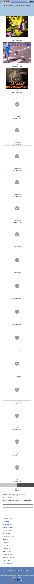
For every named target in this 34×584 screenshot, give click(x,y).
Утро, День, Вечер (7, 509)
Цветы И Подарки (7, 530)
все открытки (6, 1)
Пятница (19, 38)
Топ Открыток (6, 503)
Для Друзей (6, 515)
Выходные (19, 350)
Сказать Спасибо (7, 524)
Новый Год (5, 539)
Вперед (24, 485)
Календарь (5, 506)
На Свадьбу (6, 545)
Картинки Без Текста (8, 554)
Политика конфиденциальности (8, 575)
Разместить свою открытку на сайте (16, 572)
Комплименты (6, 548)
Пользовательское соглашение (25, 575)
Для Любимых (6, 542)
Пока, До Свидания (7, 563)
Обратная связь (24, 570)
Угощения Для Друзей (8, 536)
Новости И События (8, 527)
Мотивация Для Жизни (8, 557)
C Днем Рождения (7, 512)
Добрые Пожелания (8, 518)
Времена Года (6, 533)
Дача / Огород (6, 560)
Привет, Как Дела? (7, 551)
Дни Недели (6, 521)
